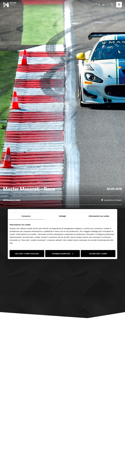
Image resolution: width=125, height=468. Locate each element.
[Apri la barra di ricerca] (112, 4)
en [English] (103, 5)
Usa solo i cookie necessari (27, 253)
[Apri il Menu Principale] (119, 4)
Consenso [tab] (26, 216)
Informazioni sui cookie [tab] (99, 216)
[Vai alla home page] (9, 4)
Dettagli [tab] (62, 216)
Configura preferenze (62, 253)
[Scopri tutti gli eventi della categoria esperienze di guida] (11, 200)
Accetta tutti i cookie (98, 253)
